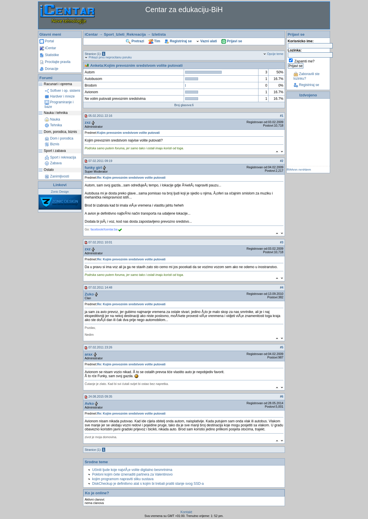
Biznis (52, 144)
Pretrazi (135, 41)
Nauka (52, 119)
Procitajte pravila (54, 62)
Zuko (89, 294)
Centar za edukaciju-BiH (184, 9)
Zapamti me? (304, 61)
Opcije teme (273, 54)
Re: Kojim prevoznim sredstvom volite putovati (131, 177)
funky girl (93, 167)
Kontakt (186, 512)
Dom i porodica (59, 138)
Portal (46, 41)
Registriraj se (178, 41)
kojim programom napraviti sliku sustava (122, 479)
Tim (154, 41)
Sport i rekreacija (60, 157)
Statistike (49, 55)
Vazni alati (206, 41)
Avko (89, 403)
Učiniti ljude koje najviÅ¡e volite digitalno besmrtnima (132, 470)
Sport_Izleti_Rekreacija (125, 34)
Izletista (159, 34)
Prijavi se (231, 41)
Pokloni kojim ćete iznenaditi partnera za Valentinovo (132, 474)
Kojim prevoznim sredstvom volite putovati (128, 132)
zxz (88, 122)
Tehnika (53, 125)
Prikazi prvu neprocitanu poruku (108, 57)
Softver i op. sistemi (62, 91)
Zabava (53, 163)
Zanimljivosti (57, 176)
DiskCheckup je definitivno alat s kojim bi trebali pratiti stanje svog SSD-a (148, 484)
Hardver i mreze (60, 96)
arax (88, 354)
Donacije (48, 69)
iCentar (47, 48)
